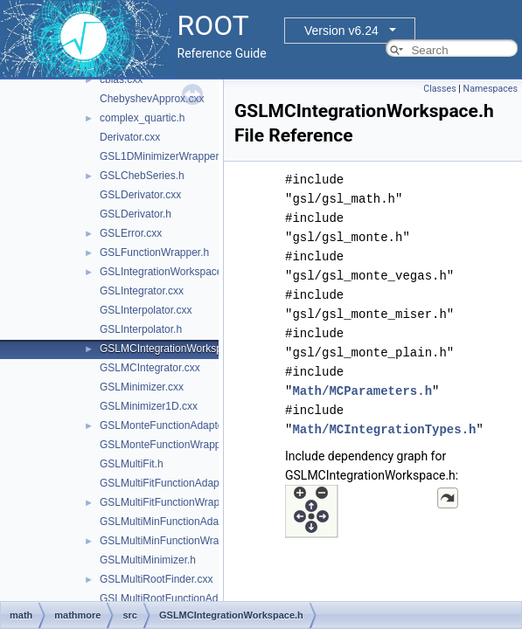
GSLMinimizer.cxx (142, 387)
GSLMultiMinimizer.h (148, 560)
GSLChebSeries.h (142, 175)
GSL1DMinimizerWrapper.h (163, 156)
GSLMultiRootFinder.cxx (156, 579)
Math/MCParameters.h (362, 391)
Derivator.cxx (130, 137)
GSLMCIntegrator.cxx (150, 368)
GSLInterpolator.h (141, 329)
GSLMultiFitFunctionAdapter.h (170, 483)
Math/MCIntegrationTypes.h (384, 429)
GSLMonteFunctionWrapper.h (169, 445)
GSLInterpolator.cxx (145, 310)
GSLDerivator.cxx (140, 195)
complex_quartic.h (142, 118)
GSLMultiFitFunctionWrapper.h (171, 502)
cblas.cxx (121, 79)
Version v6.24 (341, 31)
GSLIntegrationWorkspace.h (166, 272)
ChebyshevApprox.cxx (152, 99)
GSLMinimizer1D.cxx (149, 406)
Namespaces (490, 88)
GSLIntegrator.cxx (142, 291)
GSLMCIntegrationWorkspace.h (173, 348)
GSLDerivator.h (135, 214)
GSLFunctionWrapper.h (154, 252)
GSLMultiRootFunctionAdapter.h (175, 598)
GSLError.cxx (131, 233)
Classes (439, 88)
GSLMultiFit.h (132, 464)
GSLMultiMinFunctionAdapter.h (172, 521)
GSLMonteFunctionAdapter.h (167, 425)
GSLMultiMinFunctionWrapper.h (174, 541)
